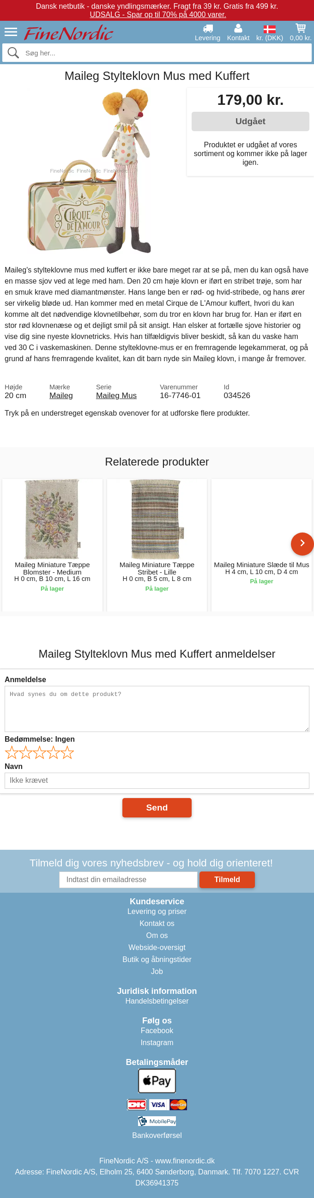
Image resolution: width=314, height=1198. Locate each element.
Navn (14, 766)
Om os (157, 935)
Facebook (157, 1031)
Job (157, 971)
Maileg (61, 395)
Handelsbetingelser (157, 1001)
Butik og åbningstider (156, 959)
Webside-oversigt (156, 947)
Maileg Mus (116, 395)
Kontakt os (157, 923)
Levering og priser (157, 911)
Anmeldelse (25, 680)
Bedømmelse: (40, 739)
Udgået (251, 121)
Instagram (156, 1043)
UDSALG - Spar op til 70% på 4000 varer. (158, 14)
